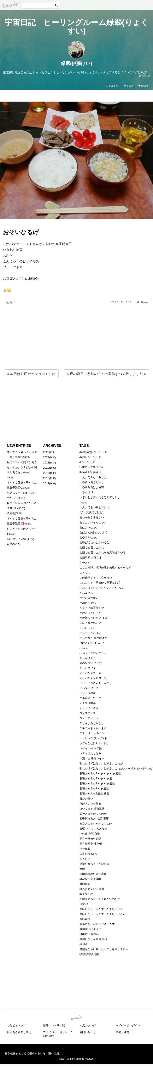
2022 (46, 457)
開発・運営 (122, 1032)
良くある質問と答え (19, 1032)
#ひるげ (10, 302)
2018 (46, 478)
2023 (46, 452)
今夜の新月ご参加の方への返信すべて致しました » (106, 374)
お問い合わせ (87, 1032)
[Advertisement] (76, 345)
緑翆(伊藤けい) (76, 63)
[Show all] (144, 75)
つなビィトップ (16, 1025)
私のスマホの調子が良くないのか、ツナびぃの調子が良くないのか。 (22, 467)
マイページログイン (128, 1025)
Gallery (112, 85)
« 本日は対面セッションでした (31, 374)
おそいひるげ (21, 232)
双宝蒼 (11, 513)
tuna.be (76, 1017)
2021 (46, 462)
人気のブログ (87, 1025)
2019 (46, 472)
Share (143, 85)
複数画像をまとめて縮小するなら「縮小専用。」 (34, 1053)
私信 (9, 544)
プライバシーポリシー (56, 1032)
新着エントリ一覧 (54, 1025)
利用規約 (48, 1036)
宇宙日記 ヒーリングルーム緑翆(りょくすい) (76, 26)
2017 (46, 483)
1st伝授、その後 (17, 539)
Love (128, 85)
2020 (46, 467)
